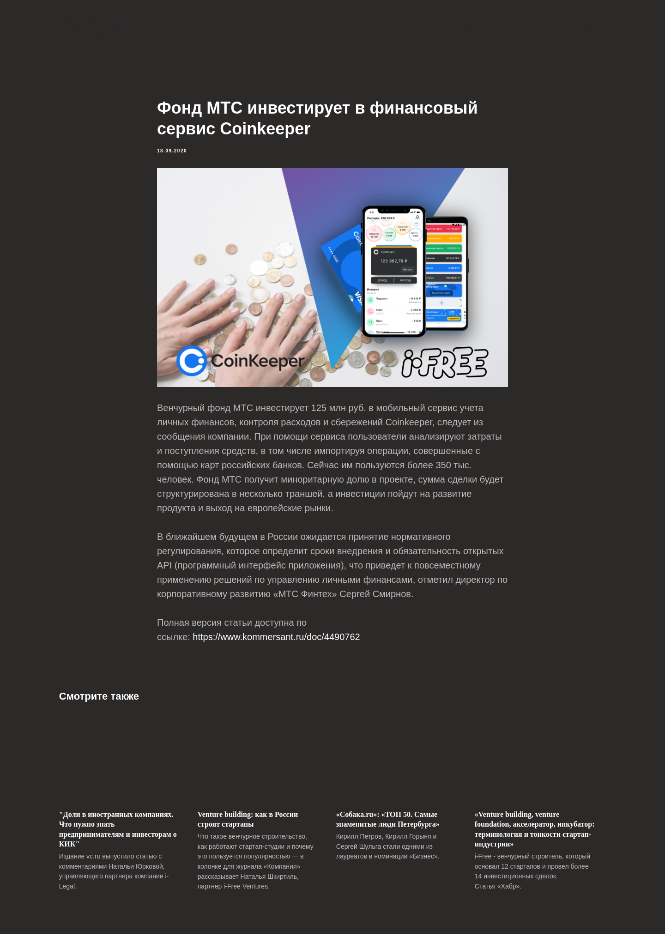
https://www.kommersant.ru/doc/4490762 (276, 638)
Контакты (522, 27)
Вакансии (408, 27)
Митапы (353, 27)
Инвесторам (229, 27)
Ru (590, 27)
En (568, 27)
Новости (465, 27)
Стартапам (296, 27)
